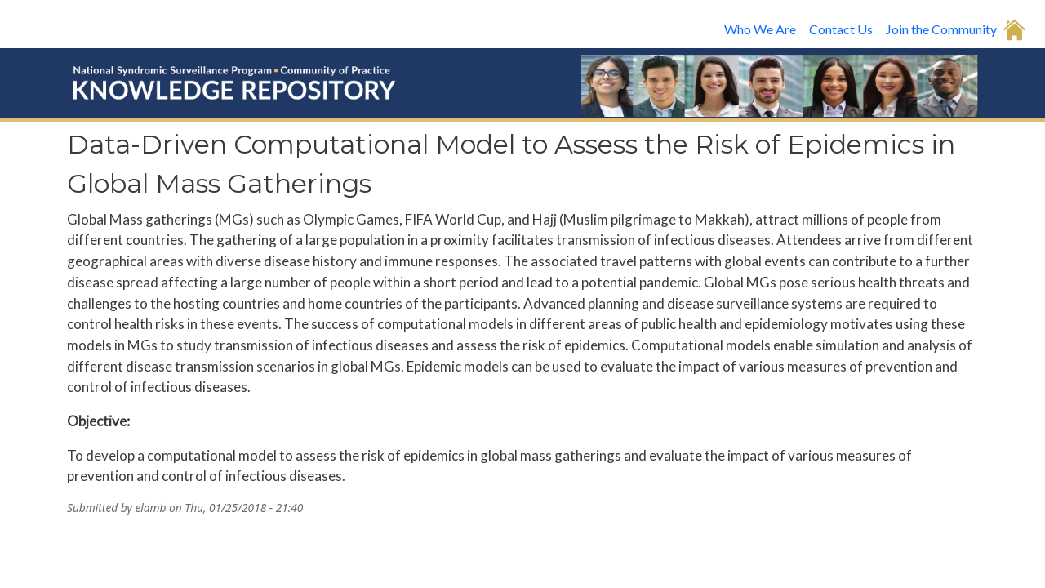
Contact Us (841, 29)
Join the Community (941, 29)
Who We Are (760, 29)
